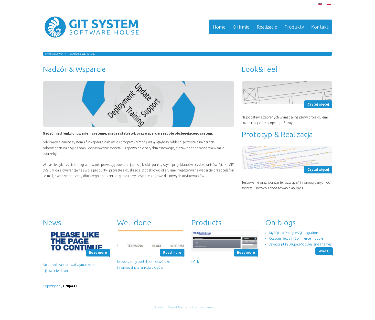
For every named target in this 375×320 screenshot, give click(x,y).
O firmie (241, 27)
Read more (98, 253)
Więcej (324, 251)
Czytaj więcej (318, 104)
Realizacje (267, 27)
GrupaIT (70, 286)
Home (219, 27)
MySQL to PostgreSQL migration (293, 233)
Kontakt (320, 27)
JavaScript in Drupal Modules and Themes (300, 244)
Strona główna (54, 54)
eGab (195, 262)
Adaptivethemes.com (206, 307)
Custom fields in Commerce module (296, 238)
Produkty (294, 27)
